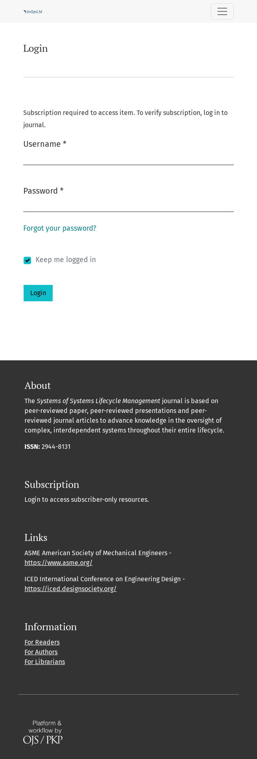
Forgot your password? (59, 228)
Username (44, 143)
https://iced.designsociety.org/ (70, 589)
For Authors (41, 652)
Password (43, 190)
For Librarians (44, 662)
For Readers (42, 642)
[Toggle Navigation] (222, 11)
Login (38, 293)
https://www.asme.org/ (58, 563)
